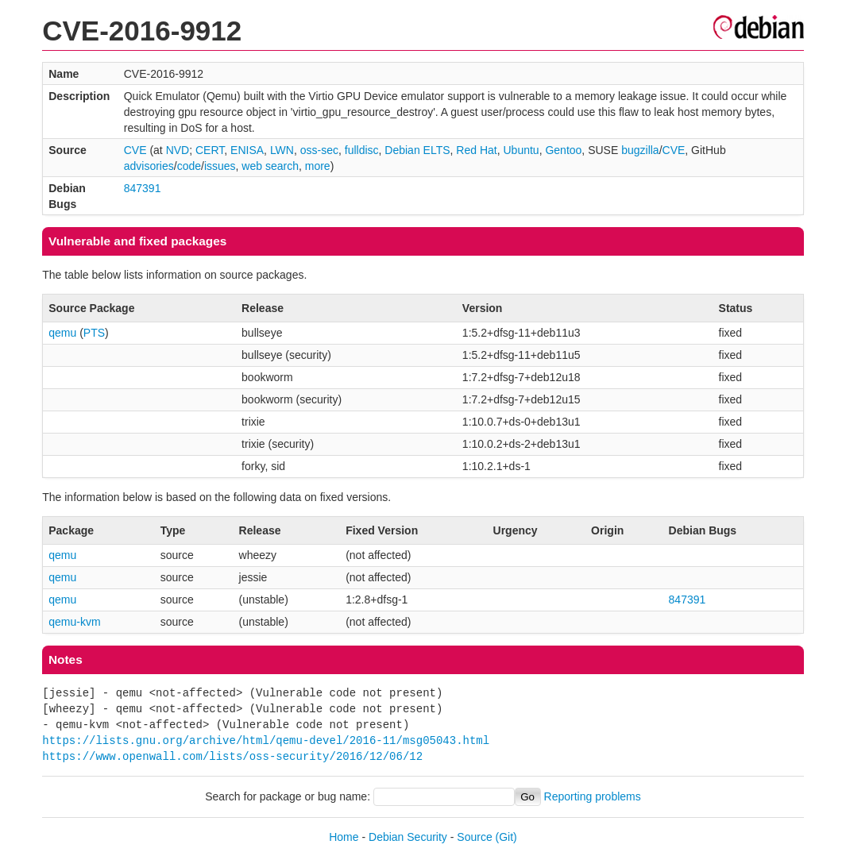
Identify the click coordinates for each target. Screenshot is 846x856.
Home (343, 837)
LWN (282, 150)
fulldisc (362, 150)
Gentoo (563, 150)
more (317, 166)
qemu (62, 332)
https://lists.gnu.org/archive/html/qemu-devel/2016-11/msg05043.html (265, 740)
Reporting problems (592, 796)
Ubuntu (521, 150)
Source (474, 837)
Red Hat (476, 150)
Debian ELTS (417, 150)
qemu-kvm (74, 621)
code (189, 166)
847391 (142, 188)
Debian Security (408, 837)
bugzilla (640, 150)
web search (270, 166)
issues (220, 166)
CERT (209, 150)
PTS (94, 332)
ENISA (247, 150)
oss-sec (319, 150)
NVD (178, 150)
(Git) (506, 837)
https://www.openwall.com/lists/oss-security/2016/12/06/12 (232, 756)
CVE (135, 150)
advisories (149, 166)
